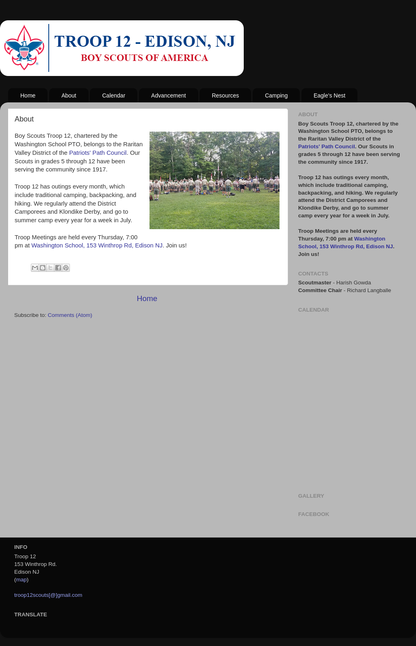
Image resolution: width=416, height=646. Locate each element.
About (68, 95)
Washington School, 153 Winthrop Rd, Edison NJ (96, 245)
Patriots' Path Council (97, 153)
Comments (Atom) (70, 315)
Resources (225, 95)
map (21, 580)
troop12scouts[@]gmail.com (48, 595)
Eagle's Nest (329, 95)
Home (27, 95)
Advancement (168, 95)
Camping (276, 95)
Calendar (113, 95)
